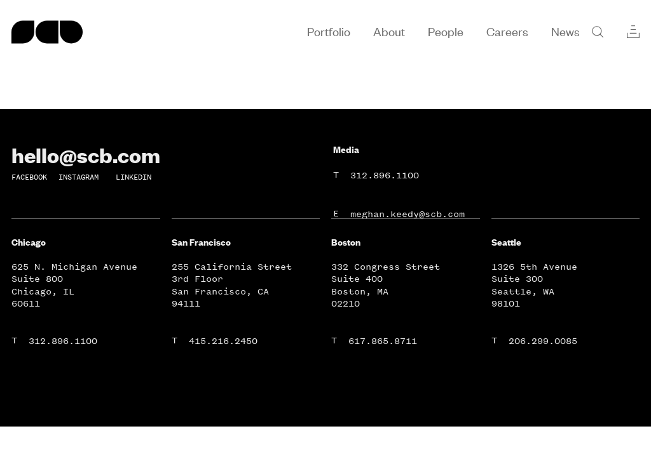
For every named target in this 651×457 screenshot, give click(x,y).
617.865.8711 (382, 341)
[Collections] (633, 31)
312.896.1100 (384, 175)
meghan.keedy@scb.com (407, 214)
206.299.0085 (543, 341)
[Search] (597, 31)
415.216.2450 (223, 341)
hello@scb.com (85, 154)
